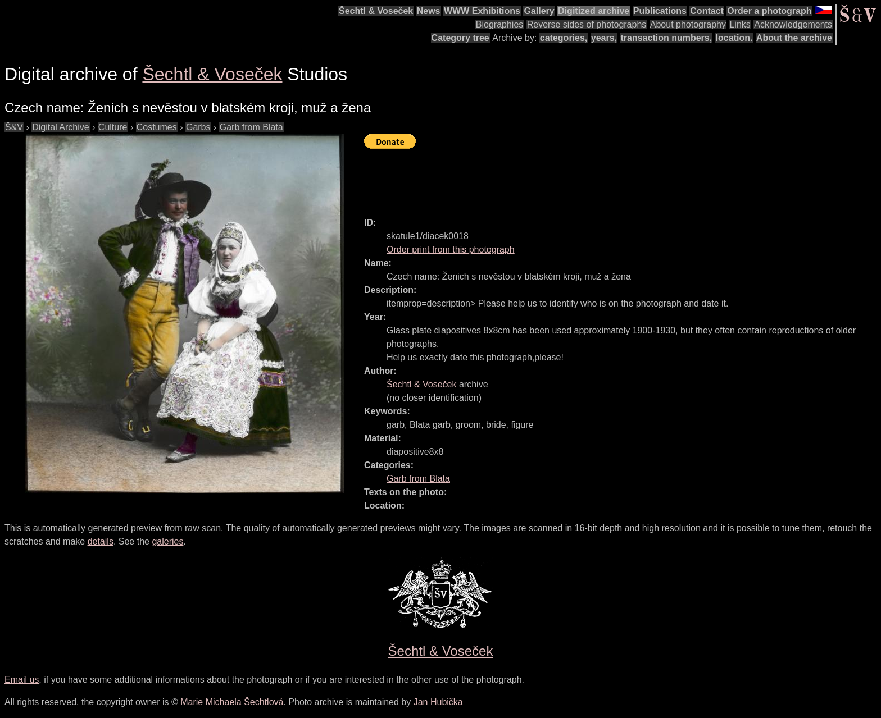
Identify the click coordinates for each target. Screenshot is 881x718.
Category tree (460, 38)
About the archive (794, 38)
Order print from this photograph (451, 249)
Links (739, 24)
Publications (660, 11)
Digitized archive (593, 11)
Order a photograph (769, 11)
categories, (563, 38)
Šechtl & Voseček (376, 11)
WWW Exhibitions (482, 11)
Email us (21, 679)
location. (734, 38)
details (100, 541)
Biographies (500, 24)
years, (604, 38)
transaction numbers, (666, 38)
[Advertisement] (568, 178)
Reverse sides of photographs (587, 24)
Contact (707, 11)
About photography (688, 24)
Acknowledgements (793, 24)
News (428, 11)
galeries (167, 541)
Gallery (539, 11)
